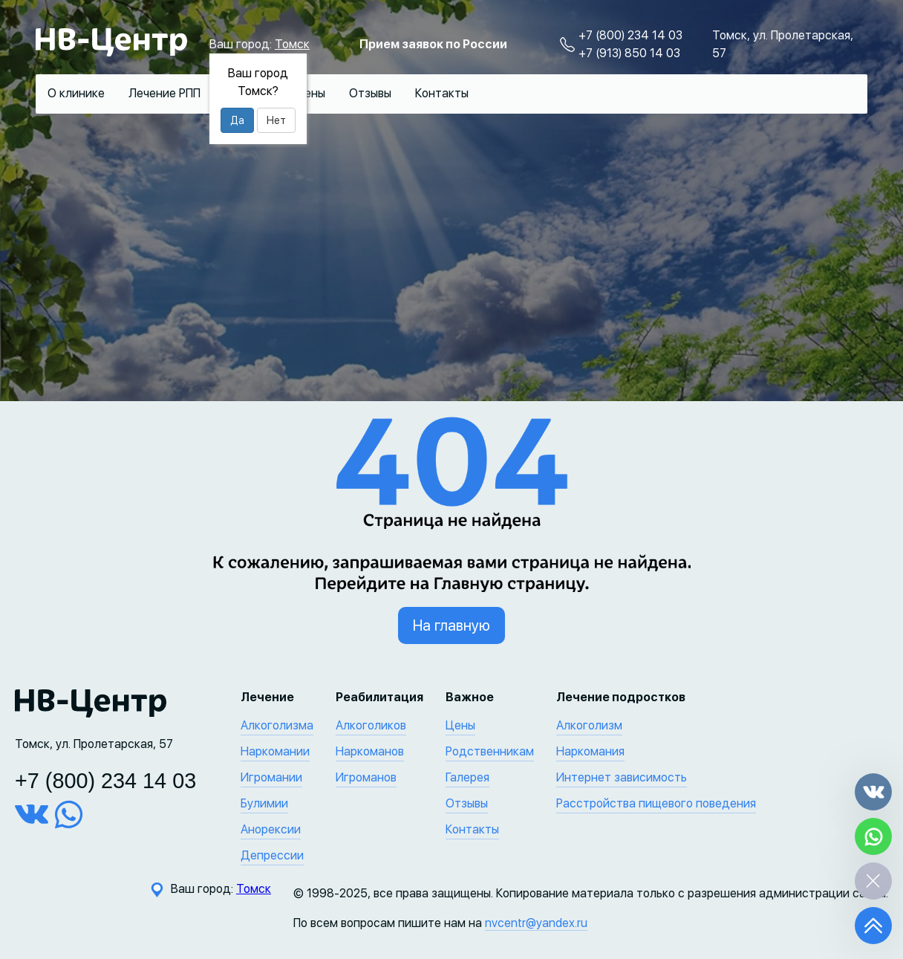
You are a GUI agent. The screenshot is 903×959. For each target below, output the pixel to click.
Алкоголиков (371, 725)
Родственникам (490, 751)
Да (237, 120)
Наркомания (590, 751)
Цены (310, 93)
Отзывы (370, 93)
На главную (451, 625)
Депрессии (272, 855)
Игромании (271, 777)
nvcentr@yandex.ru (536, 923)
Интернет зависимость (621, 777)
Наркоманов (370, 751)
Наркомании (275, 751)
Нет (276, 120)
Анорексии (271, 829)
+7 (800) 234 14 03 (630, 35)
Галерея (467, 777)
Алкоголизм (589, 725)
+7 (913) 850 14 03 (629, 53)
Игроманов (366, 777)
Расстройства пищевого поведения (656, 803)
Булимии (264, 803)
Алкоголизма (277, 725)
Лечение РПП (164, 93)
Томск (292, 44)
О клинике (76, 93)
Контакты (442, 93)
